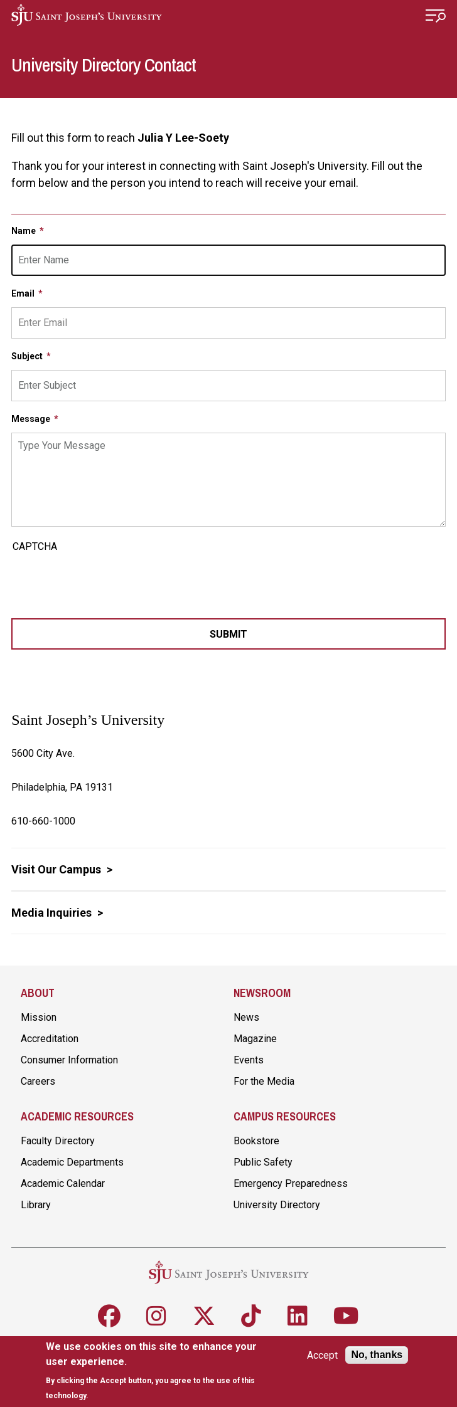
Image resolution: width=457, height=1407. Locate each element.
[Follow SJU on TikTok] (251, 1316)
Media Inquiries (52, 912)
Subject (28, 356)
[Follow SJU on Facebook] (109, 1316)
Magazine (255, 1039)
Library (36, 1205)
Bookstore (256, 1141)
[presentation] (106, 581)
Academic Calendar (63, 1183)
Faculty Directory (58, 1141)
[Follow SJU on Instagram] (156, 1316)
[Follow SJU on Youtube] (346, 1316)
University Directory (277, 1205)
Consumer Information (69, 1060)
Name (24, 231)
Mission (38, 1017)
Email (23, 293)
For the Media (264, 1081)
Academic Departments (72, 1162)
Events (249, 1060)
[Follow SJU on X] (204, 1316)
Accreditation (49, 1039)
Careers (38, 1081)
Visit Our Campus (57, 869)
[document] (155, 1371)
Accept (322, 1355)
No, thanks (376, 1354)
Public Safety (263, 1162)
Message (31, 419)
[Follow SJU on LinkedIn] (297, 1316)
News (246, 1017)
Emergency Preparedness (291, 1183)
